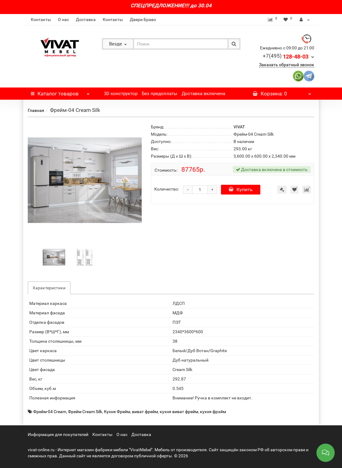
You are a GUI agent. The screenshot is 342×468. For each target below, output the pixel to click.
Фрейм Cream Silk (85, 411)
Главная (36, 110)
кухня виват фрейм (179, 411)
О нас (63, 19)
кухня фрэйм (213, 411)
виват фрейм (145, 411)
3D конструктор (120, 93)
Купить (241, 189)
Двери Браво (143, 19)
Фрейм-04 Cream (49, 411)
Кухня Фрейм (117, 411)
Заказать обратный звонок (286, 64)
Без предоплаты (159, 93)
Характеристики (49, 287)
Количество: (166, 189)
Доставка (86, 19)
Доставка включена (203, 93)
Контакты (41, 19)
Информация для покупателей (58, 434)
